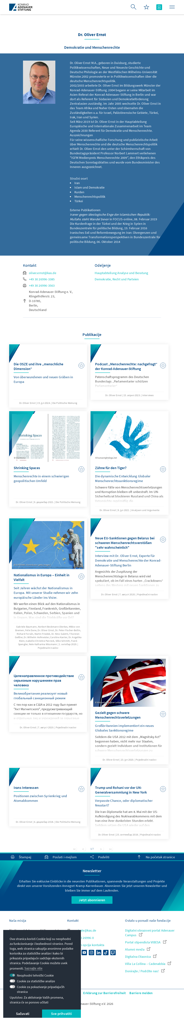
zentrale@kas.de (81, 930)
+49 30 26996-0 (80, 938)
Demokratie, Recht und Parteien (117, 279)
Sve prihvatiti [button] (61, 1013)
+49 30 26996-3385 (39, 279)
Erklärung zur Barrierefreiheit (104, 993)
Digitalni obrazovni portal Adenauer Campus (149, 932)
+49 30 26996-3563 (39, 285)
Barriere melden (141, 993)
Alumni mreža (137, 949)
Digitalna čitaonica (141, 956)
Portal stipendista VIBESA (145, 942)
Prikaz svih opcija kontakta (85, 945)
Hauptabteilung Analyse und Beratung (121, 273)
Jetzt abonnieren (92, 900)
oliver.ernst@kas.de (39, 273)
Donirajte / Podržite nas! (144, 971)
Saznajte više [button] (33, 968)
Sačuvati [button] (22, 1013)
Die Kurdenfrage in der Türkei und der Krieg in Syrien (106, 224)
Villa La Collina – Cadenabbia (148, 964)
